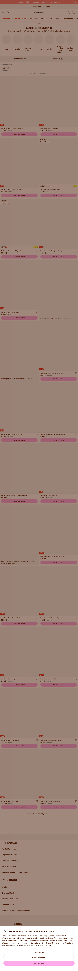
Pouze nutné (39, 952)
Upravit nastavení (39, 957)
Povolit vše (39, 963)
